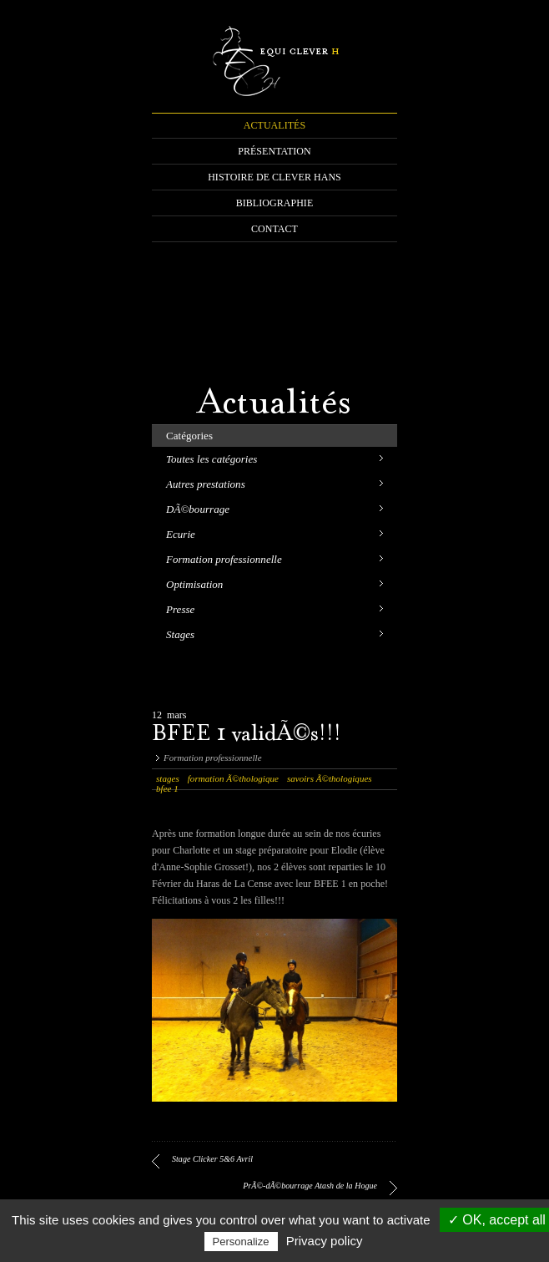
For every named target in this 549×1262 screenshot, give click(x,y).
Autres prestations (205, 484)
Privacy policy (324, 1241)
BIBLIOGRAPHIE (275, 203)
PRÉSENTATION (274, 151)
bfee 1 (167, 788)
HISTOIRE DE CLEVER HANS (274, 177)
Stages (180, 634)
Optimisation (194, 584)
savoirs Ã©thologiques (329, 778)
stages (167, 778)
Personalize (241, 1241)
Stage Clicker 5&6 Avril (212, 1158)
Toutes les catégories (211, 459)
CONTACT (274, 229)
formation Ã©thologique (233, 778)
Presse (180, 609)
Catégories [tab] (189, 435)
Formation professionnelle (224, 559)
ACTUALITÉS (274, 125)
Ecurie (180, 534)
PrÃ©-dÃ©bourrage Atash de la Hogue (310, 1185)
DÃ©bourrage (197, 509)
